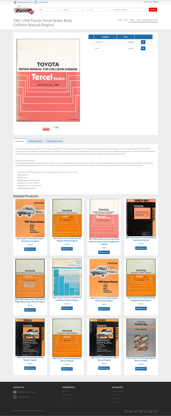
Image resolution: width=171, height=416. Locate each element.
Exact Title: (21, 172)
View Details (29, 249)
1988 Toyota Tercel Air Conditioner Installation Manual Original (66, 299)
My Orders (116, 395)
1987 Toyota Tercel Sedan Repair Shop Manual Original (30, 239)
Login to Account (118, 391)
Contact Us (116, 402)
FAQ (63, 402)
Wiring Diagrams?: (23, 180)
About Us (65, 391)
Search (153, 10)
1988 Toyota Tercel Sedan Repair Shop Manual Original (104, 299)
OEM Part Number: (23, 188)
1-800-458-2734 (43, 2)
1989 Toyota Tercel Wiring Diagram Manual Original (66, 359)
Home (120, 20)
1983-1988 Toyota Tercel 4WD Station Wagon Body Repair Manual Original (29, 300)
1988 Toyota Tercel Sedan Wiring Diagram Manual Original (141, 299)
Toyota (132, 20)
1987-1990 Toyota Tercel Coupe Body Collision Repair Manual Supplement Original (104, 242)
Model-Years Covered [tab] (55, 141)
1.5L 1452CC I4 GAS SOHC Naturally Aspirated (143, 22)
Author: (20, 178)
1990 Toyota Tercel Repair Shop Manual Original (104, 358)
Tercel (139, 20)
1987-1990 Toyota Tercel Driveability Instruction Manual (141, 238)
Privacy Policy (67, 398)
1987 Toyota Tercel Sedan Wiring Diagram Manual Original (67, 239)
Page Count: (21, 175)
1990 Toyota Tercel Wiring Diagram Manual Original (140, 359)
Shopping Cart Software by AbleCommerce (28, 411)
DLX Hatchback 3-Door (150, 20)
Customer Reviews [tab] (36, 141)
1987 (125, 20)
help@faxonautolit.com (25, 2)
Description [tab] (19, 141)
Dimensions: (21, 186)
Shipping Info (67, 395)
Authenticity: (21, 183)
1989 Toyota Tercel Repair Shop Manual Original (30, 358)
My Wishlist (116, 398)
